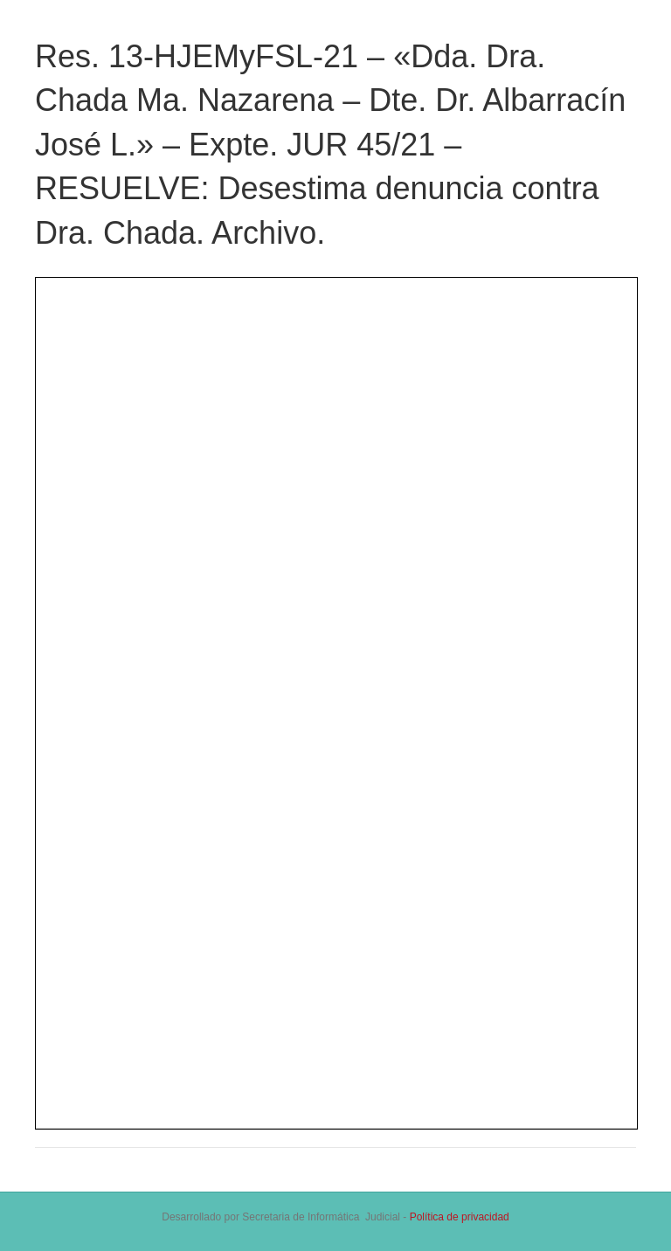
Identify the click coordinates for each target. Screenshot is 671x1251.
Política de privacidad (459, 1217)
